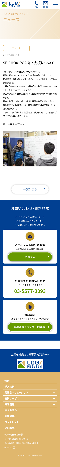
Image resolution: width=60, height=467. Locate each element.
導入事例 (9, 386)
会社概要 (9, 428)
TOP (5, 13)
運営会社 (8, 447)
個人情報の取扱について (14, 438)
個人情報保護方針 (12, 434)
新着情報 (14, 13)
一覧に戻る (30, 189)
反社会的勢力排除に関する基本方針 (19, 443)
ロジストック (11, 422)
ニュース (25, 13)
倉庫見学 (9, 416)
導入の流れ (10, 410)
